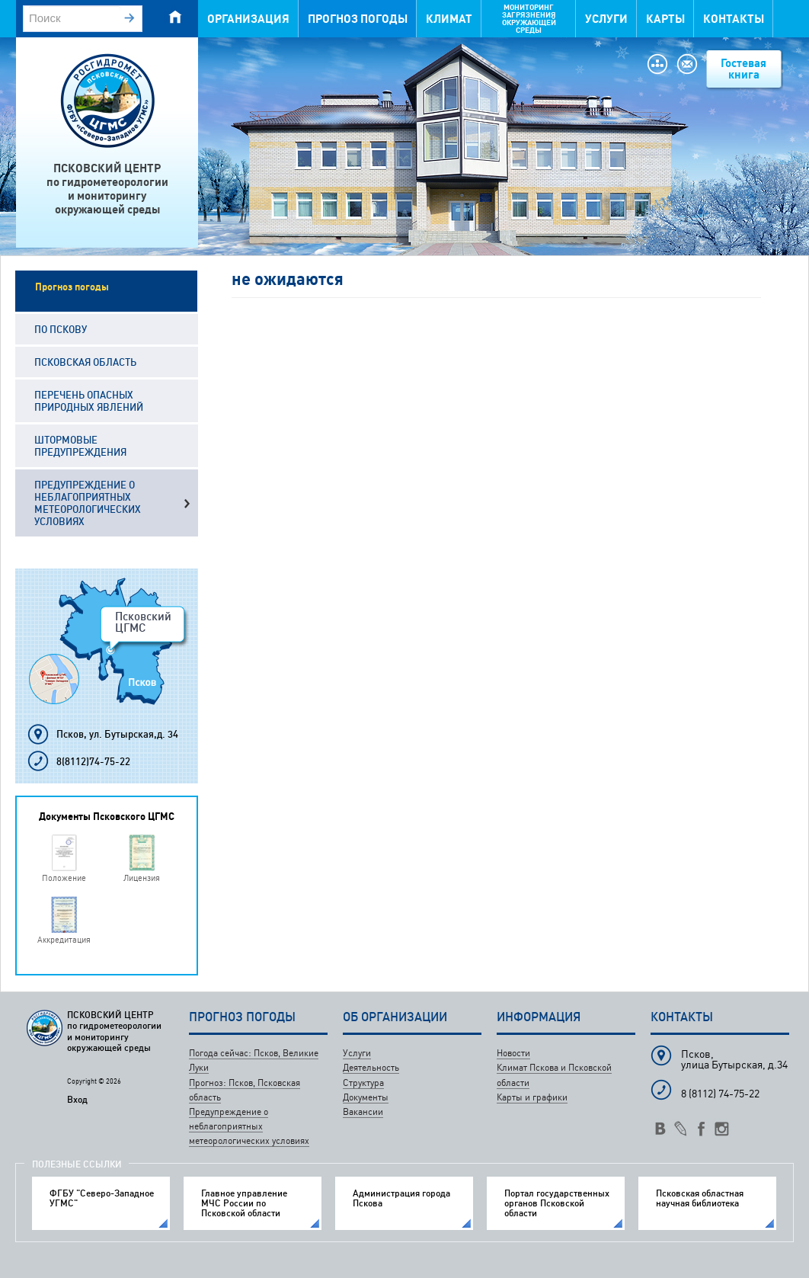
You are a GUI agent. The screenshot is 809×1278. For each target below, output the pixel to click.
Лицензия (141, 877)
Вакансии (363, 1111)
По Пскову (60, 329)
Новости (513, 1053)
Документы (366, 1097)
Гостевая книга (743, 68)
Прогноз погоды (358, 18)
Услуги (606, 18)
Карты (665, 18)
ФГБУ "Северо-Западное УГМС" (102, 1198)
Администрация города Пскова (401, 1198)
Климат (449, 18)
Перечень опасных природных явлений (88, 401)
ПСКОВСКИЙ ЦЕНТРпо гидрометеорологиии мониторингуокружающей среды (107, 188)
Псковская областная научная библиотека (699, 1198)
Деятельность (371, 1067)
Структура (363, 1082)
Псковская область (85, 362)
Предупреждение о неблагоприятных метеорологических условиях (87, 503)
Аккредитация (64, 939)
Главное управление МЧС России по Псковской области (244, 1203)
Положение (64, 877)
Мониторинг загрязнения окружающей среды (529, 18)
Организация (248, 18)
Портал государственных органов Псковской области (556, 1203)
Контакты (733, 18)
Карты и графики (532, 1097)
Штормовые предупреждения (80, 446)
